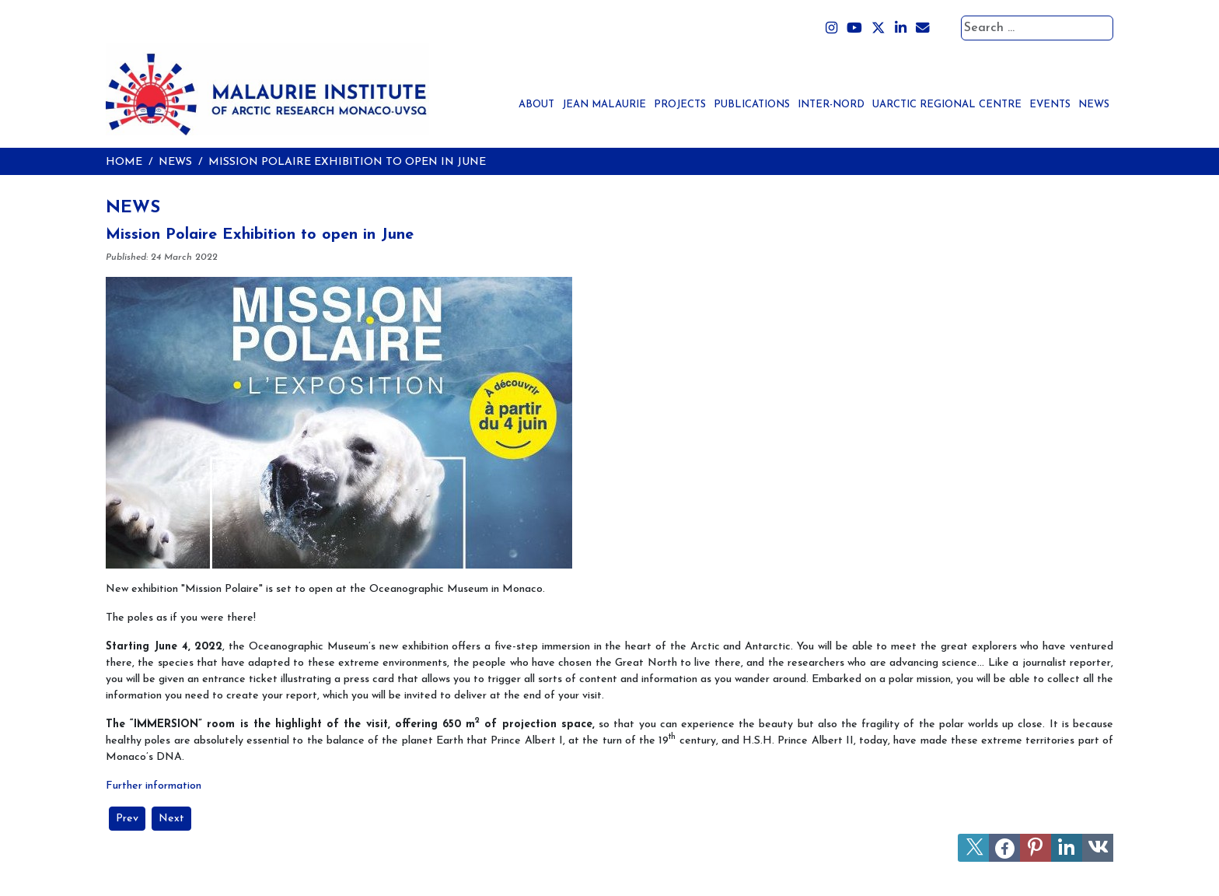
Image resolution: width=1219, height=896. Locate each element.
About (536, 105)
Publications (752, 105)
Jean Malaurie (604, 105)
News (1093, 105)
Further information (153, 786)
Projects (680, 105)
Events (1050, 105)
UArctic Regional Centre (947, 105)
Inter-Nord (831, 105)
